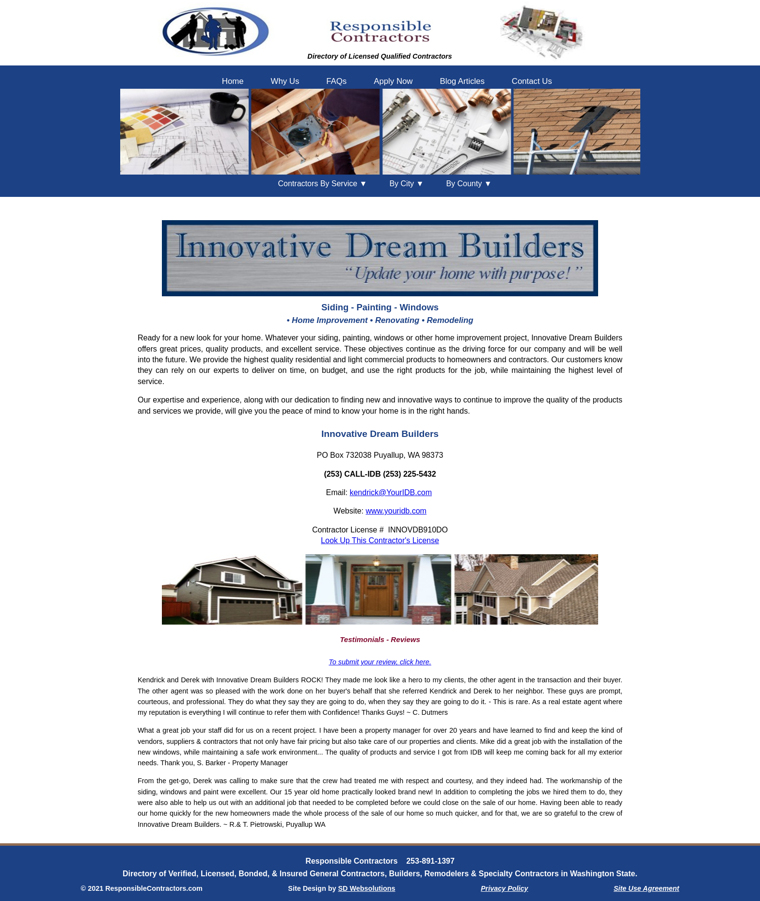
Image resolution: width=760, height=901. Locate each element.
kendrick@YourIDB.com (390, 492)
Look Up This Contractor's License (380, 540)
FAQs (336, 81)
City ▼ (406, 183)
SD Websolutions (367, 888)
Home (233, 81)
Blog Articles (462, 81)
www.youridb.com (396, 511)
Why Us (285, 81)
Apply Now (393, 81)
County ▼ (468, 183)
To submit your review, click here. (380, 662)
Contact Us (532, 81)
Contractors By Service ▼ (322, 183)
